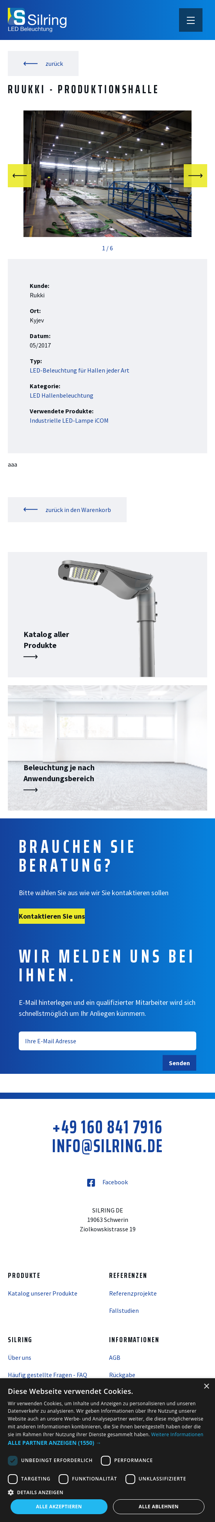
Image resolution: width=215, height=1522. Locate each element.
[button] (107, 1443)
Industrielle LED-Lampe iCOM (69, 420)
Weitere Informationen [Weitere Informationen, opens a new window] (177, 1434)
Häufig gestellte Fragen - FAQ (47, 1375)
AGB (114, 1357)
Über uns (19, 1357)
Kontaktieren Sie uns (52, 916)
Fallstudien (124, 1310)
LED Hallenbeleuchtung (61, 395)
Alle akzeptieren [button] (59, 1506)
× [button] (206, 1387)
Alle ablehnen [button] (159, 1506)
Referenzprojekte (133, 1293)
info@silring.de (107, 1146)
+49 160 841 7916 (107, 1127)
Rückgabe (122, 1375)
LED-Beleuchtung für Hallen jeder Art (79, 370)
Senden (179, 1063)
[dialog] (107, 1450)
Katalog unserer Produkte (42, 1293)
